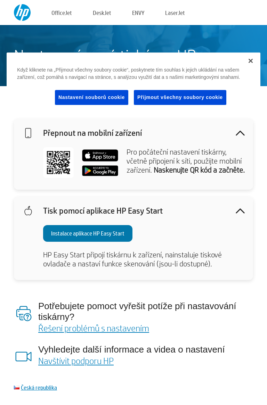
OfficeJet (61, 13)
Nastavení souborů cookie (91, 97)
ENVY (138, 13)
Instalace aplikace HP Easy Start (87, 233)
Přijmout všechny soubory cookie (180, 97)
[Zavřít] (250, 60)
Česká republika (39, 387)
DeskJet (102, 13)
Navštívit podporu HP (76, 360)
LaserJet (175, 13)
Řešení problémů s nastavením (93, 327)
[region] (133, 84)
